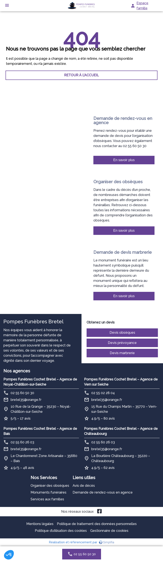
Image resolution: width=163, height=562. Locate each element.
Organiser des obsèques (50, 486)
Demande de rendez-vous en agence (103, 492)
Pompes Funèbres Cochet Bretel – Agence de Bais (40, 431)
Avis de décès (84, 486)
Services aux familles (47, 499)
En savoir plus (124, 160)
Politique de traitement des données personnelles (97, 524)
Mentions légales (39, 524)
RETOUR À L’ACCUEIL (81, 75)
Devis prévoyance (122, 343)
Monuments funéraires (48, 492)
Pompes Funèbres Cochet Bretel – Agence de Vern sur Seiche (121, 381)
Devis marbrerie (122, 353)
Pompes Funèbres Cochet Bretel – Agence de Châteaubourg (121, 431)
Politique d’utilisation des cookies (61, 531)
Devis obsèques (122, 333)
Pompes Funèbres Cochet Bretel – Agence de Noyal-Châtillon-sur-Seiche (40, 381)
